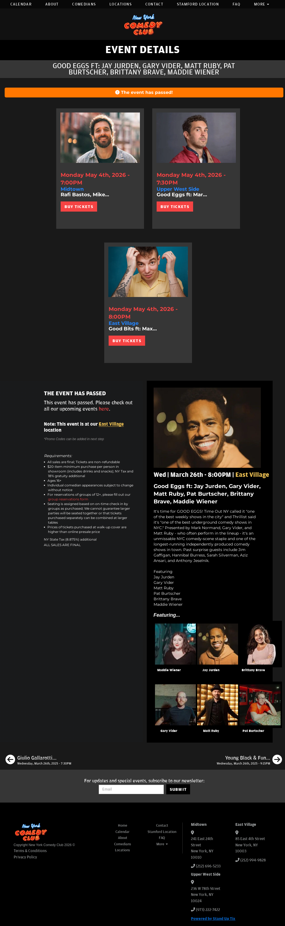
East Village (111, 424)
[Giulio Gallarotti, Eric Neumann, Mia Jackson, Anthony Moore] (38, 760)
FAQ (236, 4)
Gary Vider (168, 731)
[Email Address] (131, 789)
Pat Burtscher (253, 731)
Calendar (21, 4)
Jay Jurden (210, 670)
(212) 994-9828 (253, 860)
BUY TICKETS (78, 206)
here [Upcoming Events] (104, 409)
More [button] (261, 4)
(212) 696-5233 (208, 866)
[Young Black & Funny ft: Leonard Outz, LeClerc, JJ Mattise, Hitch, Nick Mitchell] (249, 760)
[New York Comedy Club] (143, 24)
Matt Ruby (211, 731)
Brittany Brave (253, 670)
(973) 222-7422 (208, 909)
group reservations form (68, 499)
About (52, 4)
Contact (154, 4)
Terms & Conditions (30, 851)
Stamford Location (198, 4)
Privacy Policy (25, 857)
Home (122, 825)
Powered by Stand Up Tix (213, 918)
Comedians (84, 4)
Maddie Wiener (169, 670)
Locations (120, 4)
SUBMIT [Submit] (178, 789)
